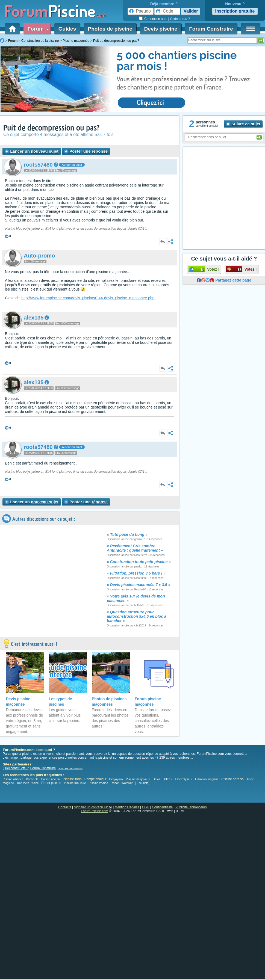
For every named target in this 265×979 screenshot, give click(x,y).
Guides (67, 29)
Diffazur (167, 779)
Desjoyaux (116, 779)
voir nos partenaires (70, 768)
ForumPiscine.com (210, 754)
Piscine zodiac (98, 783)
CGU (145, 807)
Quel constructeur (15, 768)
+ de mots (142, 783)
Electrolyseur (184, 779)
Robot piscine (51, 783)
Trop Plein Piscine (28, 783)
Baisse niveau (50, 779)
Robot (115, 783)
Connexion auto (155, 19)
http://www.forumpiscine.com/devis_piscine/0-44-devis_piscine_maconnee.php (87, 298)
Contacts (64, 807)
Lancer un (31, 151)
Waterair (126, 783)
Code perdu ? (180, 19)
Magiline (8, 783)
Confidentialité (162, 807)
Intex (250, 779)
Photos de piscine (110, 29)
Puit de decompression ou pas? (51, 128)
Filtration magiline (207, 779)
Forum (37, 29)
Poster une (86, 501)
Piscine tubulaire (75, 783)
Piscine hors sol (232, 779)
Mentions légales (127, 807)
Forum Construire (211, 29)
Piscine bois (72, 779)
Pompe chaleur (95, 779)
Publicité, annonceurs (191, 807)
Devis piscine (160, 29)
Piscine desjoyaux (138, 779)
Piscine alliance (13, 779)
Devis (156, 779)
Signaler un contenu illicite (93, 807)
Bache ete (32, 779)
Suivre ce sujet (243, 124)
